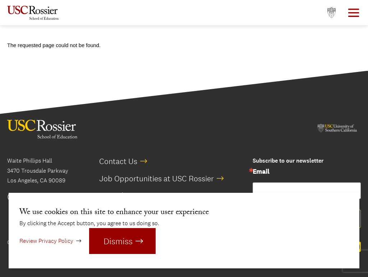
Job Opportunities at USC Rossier (156, 178)
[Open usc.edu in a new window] (331, 13)
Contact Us (118, 161)
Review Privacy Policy (46, 241)
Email (261, 172)
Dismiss (118, 241)
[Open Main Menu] (353, 13)
